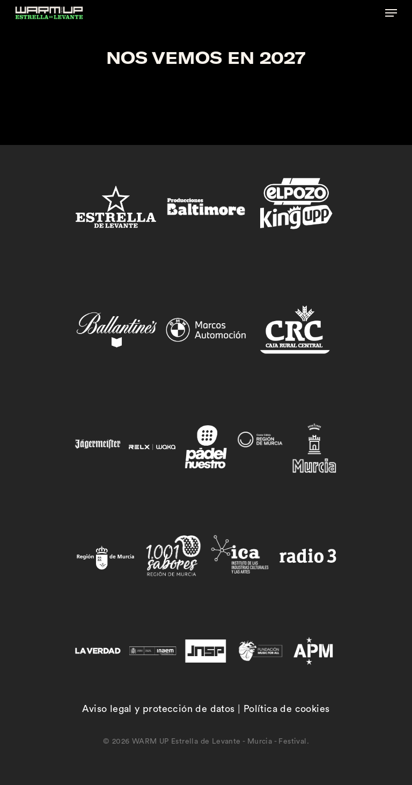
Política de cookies (287, 709)
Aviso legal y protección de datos (158, 709)
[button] (391, 13)
